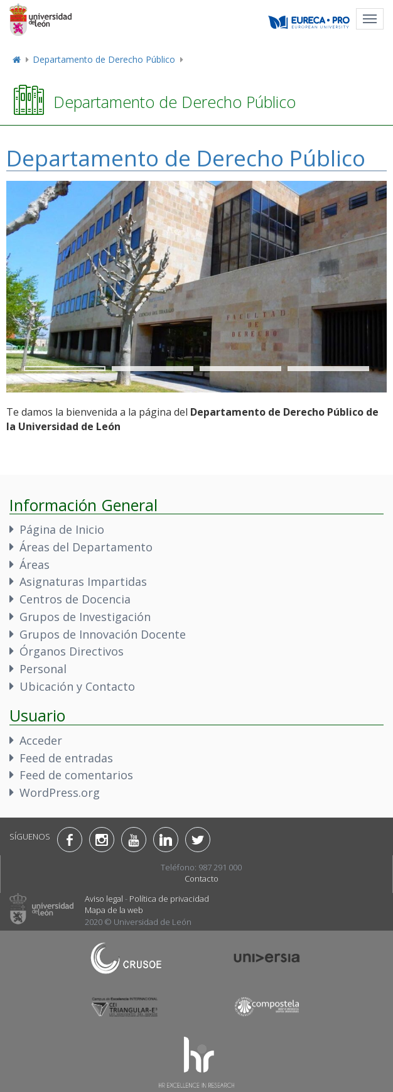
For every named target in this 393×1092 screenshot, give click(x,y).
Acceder (40, 740)
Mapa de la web (114, 910)
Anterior (311, 201)
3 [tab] (240, 368)
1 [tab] (64, 368)
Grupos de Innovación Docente (102, 634)
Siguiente (355, 201)
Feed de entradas (66, 757)
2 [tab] (152, 368)
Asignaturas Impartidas (83, 581)
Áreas (34, 564)
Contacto (201, 878)
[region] (196, 286)
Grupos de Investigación (85, 616)
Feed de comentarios (76, 774)
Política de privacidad (169, 898)
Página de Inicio (61, 529)
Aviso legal (104, 898)
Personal (43, 668)
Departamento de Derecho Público (104, 59)
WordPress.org (59, 792)
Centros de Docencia (75, 599)
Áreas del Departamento (86, 546)
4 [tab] (328, 368)
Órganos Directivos (71, 651)
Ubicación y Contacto (77, 686)
